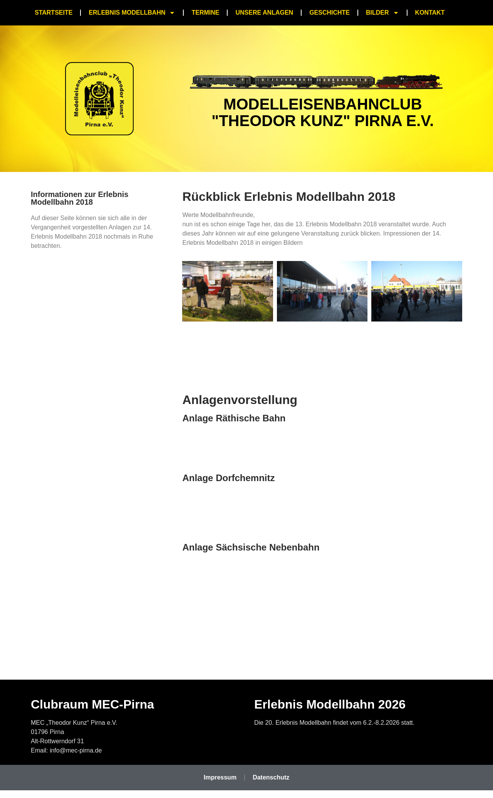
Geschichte (329, 12)
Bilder (382, 13)
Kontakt (430, 12)
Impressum (220, 777)
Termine (205, 12)
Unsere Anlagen (264, 12)
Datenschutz (271, 777)
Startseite (53, 12)
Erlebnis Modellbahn (132, 13)
